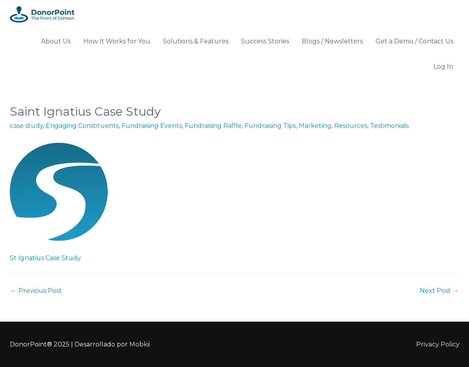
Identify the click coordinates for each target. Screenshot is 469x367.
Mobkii (139, 344)
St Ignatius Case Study (45, 258)
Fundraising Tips (270, 125)
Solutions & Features (195, 41)
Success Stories (265, 41)
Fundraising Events (151, 125)
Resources (350, 125)
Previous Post (36, 290)
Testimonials (389, 125)
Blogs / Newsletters (332, 41)
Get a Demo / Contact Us (414, 41)
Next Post (439, 290)
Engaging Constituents (82, 125)
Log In (443, 66)
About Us (56, 41)
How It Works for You (116, 41)
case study (26, 125)
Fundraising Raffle (213, 125)
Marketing (315, 125)
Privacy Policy (438, 344)
